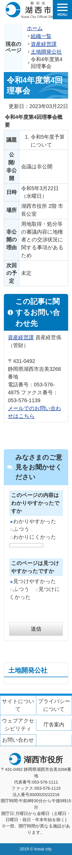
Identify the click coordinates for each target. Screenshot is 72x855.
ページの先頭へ (60, 745)
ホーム (35, 28)
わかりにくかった (33, 537)
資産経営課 (44, 44)
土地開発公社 (46, 52)
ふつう (19, 529)
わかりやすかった (33, 521)
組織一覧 (41, 36)
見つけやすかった (33, 581)
